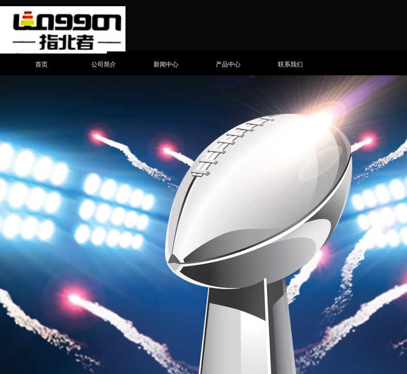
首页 (41, 64)
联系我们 (290, 64)
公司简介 (103, 64)
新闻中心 (165, 64)
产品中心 (228, 64)
